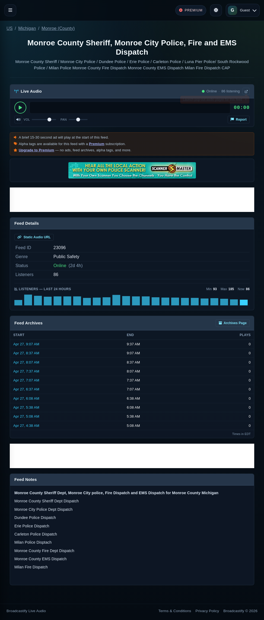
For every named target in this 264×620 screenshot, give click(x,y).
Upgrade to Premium (36, 150)
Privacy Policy (207, 611)
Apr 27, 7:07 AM (26, 380)
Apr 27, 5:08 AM (26, 416)
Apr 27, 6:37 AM (26, 389)
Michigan (27, 28)
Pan (64, 119)
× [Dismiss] (246, 100)
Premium (96, 144)
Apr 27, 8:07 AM (26, 362)
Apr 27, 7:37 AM (26, 371)
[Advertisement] (132, 199)
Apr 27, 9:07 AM (26, 344)
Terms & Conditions (174, 611)
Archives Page (233, 323)
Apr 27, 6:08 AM (26, 398)
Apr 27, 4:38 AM (26, 426)
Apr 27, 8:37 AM (26, 353)
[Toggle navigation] (10, 10)
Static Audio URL (34, 237)
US (10, 28)
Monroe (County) (58, 28)
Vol (27, 119)
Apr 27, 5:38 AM (26, 407)
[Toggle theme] (216, 10)
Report (239, 119)
